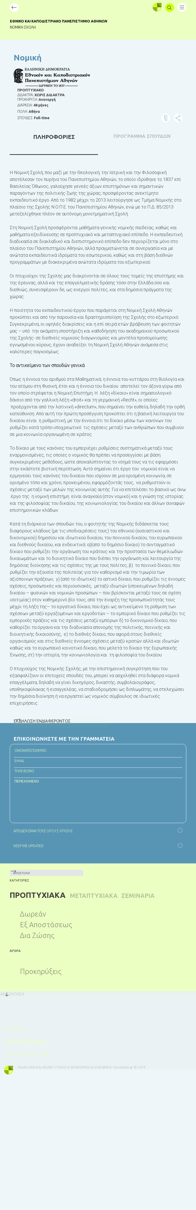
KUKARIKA (109, 1064)
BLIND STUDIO (61, 1064)
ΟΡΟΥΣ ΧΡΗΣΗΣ (59, 831)
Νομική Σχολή (30, 27)
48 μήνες (40, 105)
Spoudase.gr (129, 1064)
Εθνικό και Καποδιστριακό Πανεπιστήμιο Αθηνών (66, 21)
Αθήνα (34, 111)
